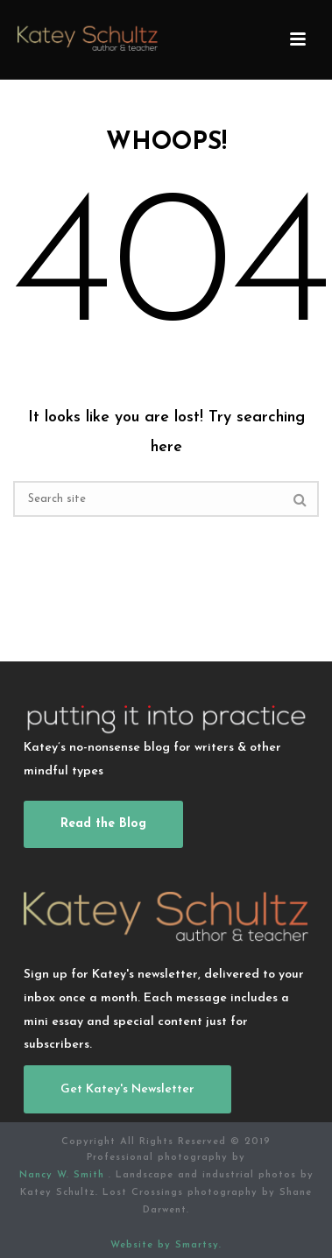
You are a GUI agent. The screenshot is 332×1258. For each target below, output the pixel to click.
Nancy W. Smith (64, 1175)
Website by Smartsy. (166, 1245)
